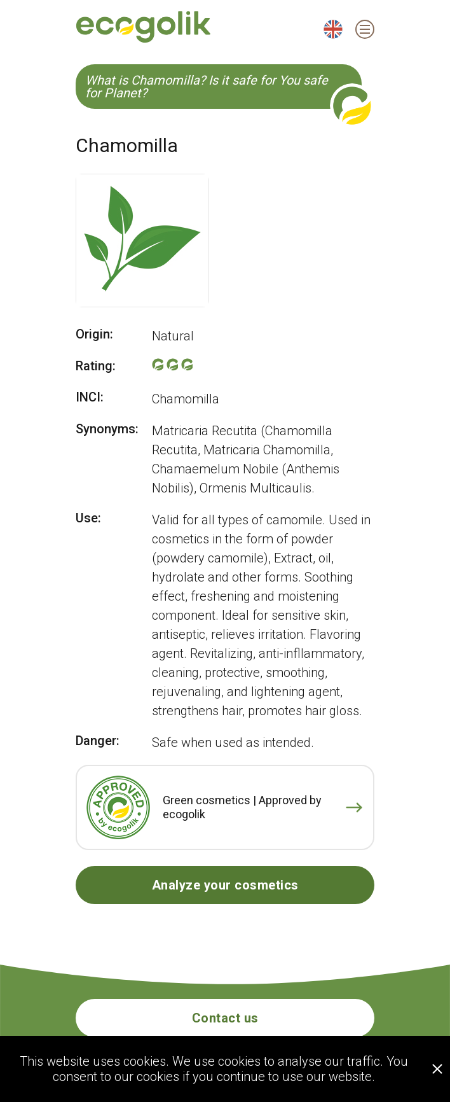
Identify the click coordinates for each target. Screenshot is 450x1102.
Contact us (225, 1018)
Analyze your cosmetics (225, 885)
